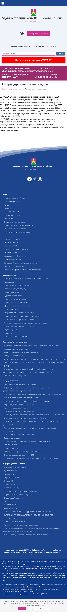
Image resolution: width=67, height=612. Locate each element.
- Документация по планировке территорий (19, 404)
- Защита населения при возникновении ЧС (19, 319)
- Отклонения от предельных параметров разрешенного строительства (30, 458)
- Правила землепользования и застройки (18, 434)
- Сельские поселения (11, 215)
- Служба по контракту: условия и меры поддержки (22, 270)
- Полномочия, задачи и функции (15, 289)
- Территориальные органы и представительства (21, 316)
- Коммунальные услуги (11, 488)
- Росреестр (7, 333)
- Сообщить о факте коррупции (14, 375)
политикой (28, 605)
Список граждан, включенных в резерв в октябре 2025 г (35, 108)
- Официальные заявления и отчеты (16, 306)
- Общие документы (10, 448)
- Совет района (8, 218)
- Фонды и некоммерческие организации (18, 326)
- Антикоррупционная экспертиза (15, 349)
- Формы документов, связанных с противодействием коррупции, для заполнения (34, 359)
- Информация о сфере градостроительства (19, 384)
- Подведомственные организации (16, 302)
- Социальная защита (11, 477)
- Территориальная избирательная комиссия (19, 225)
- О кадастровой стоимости (13, 498)
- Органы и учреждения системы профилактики (20, 491)
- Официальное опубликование (14, 266)
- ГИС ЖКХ (6, 501)
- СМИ (5, 235)
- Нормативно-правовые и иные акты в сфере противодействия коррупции (31, 345)
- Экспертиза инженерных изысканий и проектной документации (27, 418)
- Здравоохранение (10, 471)
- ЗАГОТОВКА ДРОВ (10, 508)
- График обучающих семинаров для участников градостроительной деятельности (34, 415)
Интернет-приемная (38, 33)
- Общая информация (11, 201)
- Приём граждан (9, 484)
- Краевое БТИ (8, 481)
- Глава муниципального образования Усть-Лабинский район (26, 279)
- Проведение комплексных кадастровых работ (20, 525)
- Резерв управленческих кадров (15, 299)
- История (6, 205)
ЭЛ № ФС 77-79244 (29, 566)
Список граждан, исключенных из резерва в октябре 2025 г (36, 105)
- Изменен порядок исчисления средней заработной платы (25, 535)
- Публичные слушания (11, 253)
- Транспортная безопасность (14, 521)
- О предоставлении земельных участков (18, 494)
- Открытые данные (10, 330)
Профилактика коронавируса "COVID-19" (33, 60)
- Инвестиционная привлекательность (17, 232)
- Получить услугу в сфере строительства (18, 411)
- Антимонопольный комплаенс (15, 256)
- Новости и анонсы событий (14, 198)
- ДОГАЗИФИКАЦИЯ (10, 505)
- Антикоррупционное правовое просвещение (20, 352)
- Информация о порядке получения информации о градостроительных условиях (33, 394)
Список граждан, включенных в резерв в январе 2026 (34, 99)
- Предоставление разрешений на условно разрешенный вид (26, 441)
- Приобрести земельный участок (15, 408)
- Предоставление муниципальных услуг (18, 313)
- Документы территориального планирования (20, 398)
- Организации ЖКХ (10, 246)
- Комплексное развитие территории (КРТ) (18, 455)
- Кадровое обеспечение (12, 296)
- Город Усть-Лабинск (11, 212)
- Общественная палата (12, 259)
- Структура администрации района (16, 285)
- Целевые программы (11, 239)
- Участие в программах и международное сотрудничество (25, 323)
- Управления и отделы (11, 292)
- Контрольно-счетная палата (14, 222)
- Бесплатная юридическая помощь (16, 467)
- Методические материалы (13, 356)
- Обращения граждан (11, 309)
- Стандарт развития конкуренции (15, 249)
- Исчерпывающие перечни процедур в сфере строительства (26, 401)
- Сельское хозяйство (11, 242)
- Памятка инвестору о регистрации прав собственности (24, 451)
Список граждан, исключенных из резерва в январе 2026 (35, 102)
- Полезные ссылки (10, 445)
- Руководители (8, 282)
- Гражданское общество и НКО (15, 336)
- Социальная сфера (10, 474)
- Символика (7, 208)
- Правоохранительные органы (15, 229)
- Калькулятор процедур (12, 438)
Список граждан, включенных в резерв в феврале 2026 (34, 97)
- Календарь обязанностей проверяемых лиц (20, 263)
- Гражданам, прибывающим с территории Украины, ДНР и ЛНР (27, 512)
